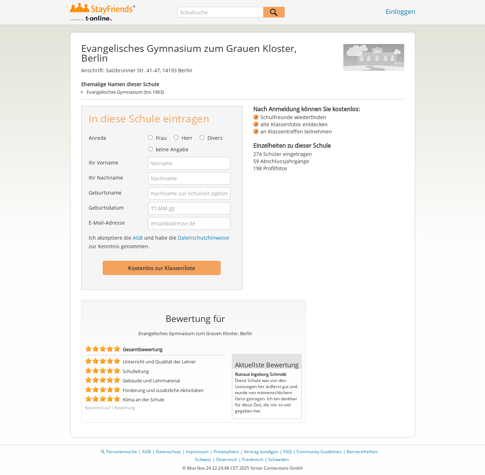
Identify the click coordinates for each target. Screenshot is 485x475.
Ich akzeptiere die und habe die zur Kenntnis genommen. (159, 242)
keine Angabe (172, 149)
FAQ (287, 452)
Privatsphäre (226, 452)
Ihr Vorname (103, 162)
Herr (187, 137)
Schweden (278, 459)
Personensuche (121, 452)
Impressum (197, 452)
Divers (214, 137)
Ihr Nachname (106, 177)
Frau (161, 137)
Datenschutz (168, 452)
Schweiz (203, 459)
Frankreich (252, 459)
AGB (138, 237)
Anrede (97, 137)
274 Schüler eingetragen (282, 154)
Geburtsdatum (106, 207)
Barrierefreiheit (362, 452)
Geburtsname (105, 192)
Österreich (226, 459)
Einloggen (400, 11)
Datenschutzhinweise (203, 237)
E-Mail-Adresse (107, 222)
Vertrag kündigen (261, 452)
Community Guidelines (319, 452)
